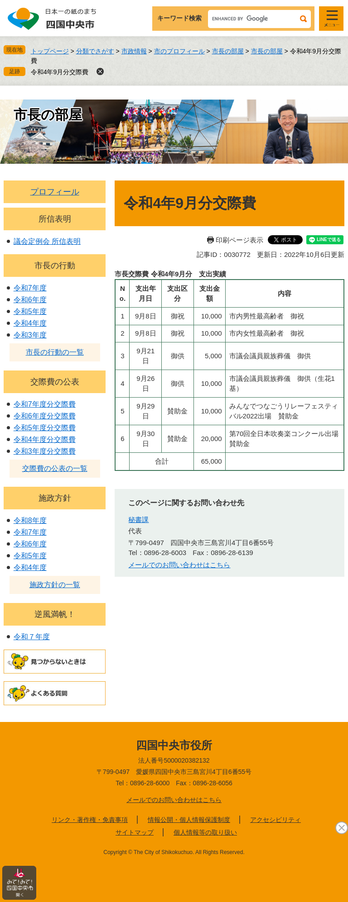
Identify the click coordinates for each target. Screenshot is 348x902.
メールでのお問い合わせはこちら (179, 565)
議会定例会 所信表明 (47, 241)
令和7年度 (30, 288)
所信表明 (55, 218)
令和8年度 (30, 520)
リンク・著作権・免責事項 (90, 819)
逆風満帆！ (54, 614)
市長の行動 (54, 265)
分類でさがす (95, 51)
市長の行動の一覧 (55, 352)
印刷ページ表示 (239, 240)
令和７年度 (32, 637)
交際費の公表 (54, 381)
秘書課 (138, 519)
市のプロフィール (179, 51)
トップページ (50, 51)
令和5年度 (30, 311)
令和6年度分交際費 (45, 416)
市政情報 (134, 51)
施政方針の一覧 (54, 585)
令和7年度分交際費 (45, 404)
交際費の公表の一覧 (54, 468)
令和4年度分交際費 (45, 439)
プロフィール (54, 191)
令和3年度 (30, 335)
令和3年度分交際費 (45, 451)
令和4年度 (30, 323)
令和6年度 (30, 300)
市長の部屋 (228, 51)
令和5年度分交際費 (45, 428)
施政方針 (55, 498)
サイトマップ (135, 832)
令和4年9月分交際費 (60, 72)
